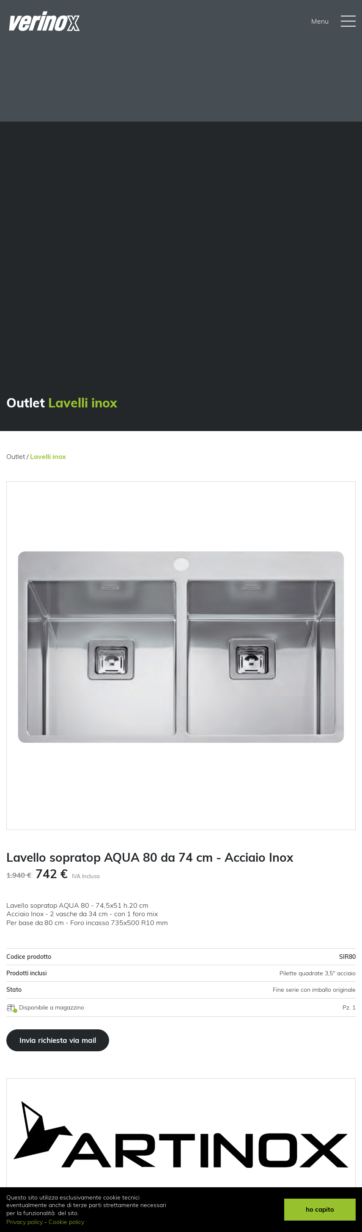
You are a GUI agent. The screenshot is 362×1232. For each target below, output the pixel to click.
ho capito (320, 1209)
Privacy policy (24, 1222)
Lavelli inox (48, 456)
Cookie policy (66, 1222)
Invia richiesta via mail (57, 1040)
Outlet (15, 456)
